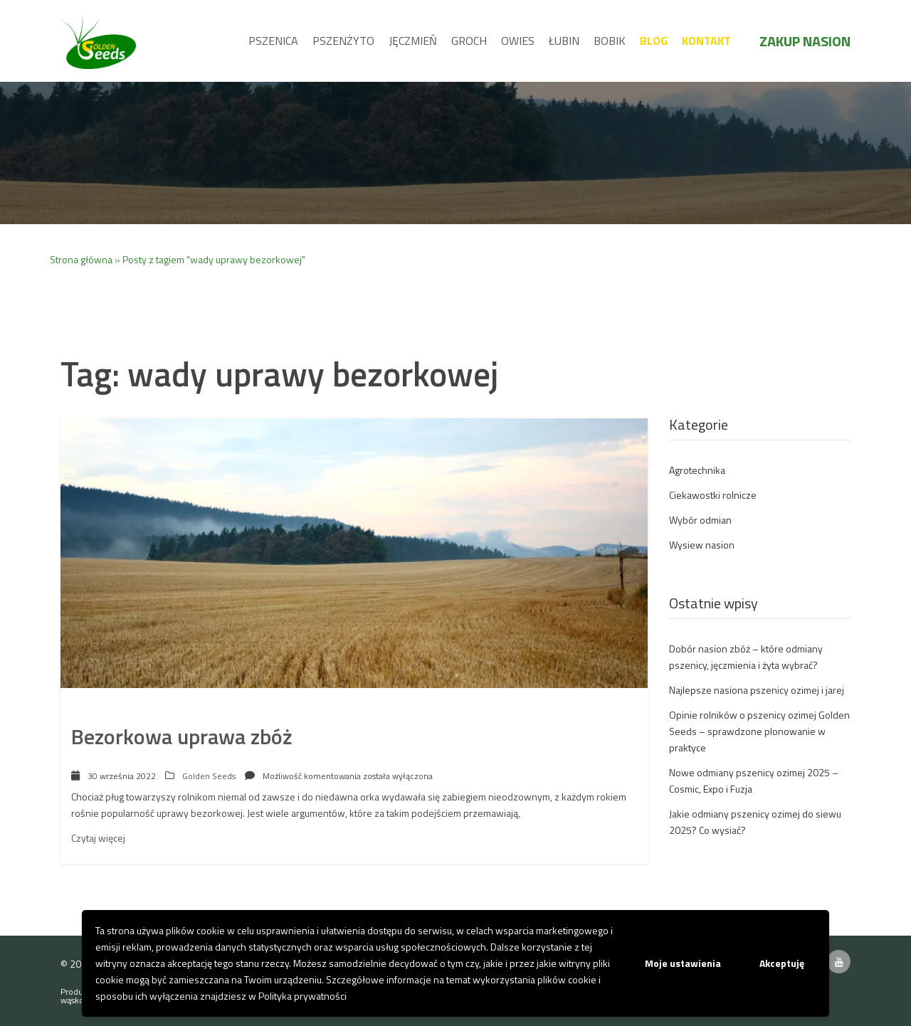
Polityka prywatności (302, 995)
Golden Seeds (209, 776)
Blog (654, 40)
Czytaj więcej (98, 837)
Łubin (564, 40)
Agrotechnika (697, 469)
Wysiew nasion (701, 544)
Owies (518, 40)
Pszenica (273, 40)
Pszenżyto (343, 40)
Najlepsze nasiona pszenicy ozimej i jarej (756, 689)
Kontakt (706, 40)
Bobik (610, 40)
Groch (469, 40)
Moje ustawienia (683, 963)
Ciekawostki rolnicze (713, 494)
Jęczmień (413, 40)
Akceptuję (781, 963)
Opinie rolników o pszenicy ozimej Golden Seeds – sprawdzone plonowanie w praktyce (759, 731)
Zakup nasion (805, 41)
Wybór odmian (700, 519)
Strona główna (81, 259)
